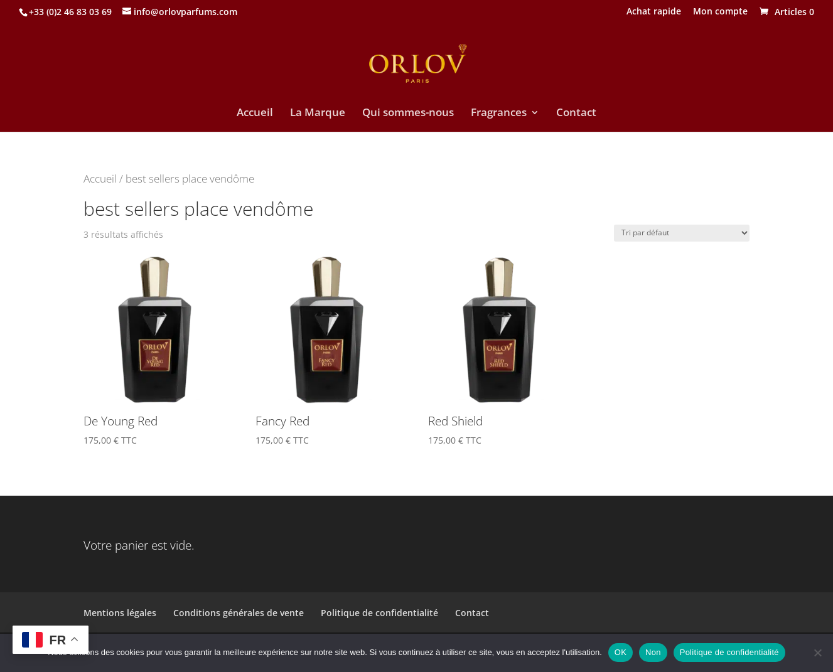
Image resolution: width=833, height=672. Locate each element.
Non (653, 652)
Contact (576, 113)
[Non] (817, 652)
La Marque (317, 113)
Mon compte (720, 12)
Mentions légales (119, 613)
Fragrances (499, 113)
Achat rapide (653, 12)
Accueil (255, 113)
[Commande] (682, 233)
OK (620, 652)
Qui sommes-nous (408, 113)
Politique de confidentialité (379, 613)
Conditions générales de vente (238, 613)
